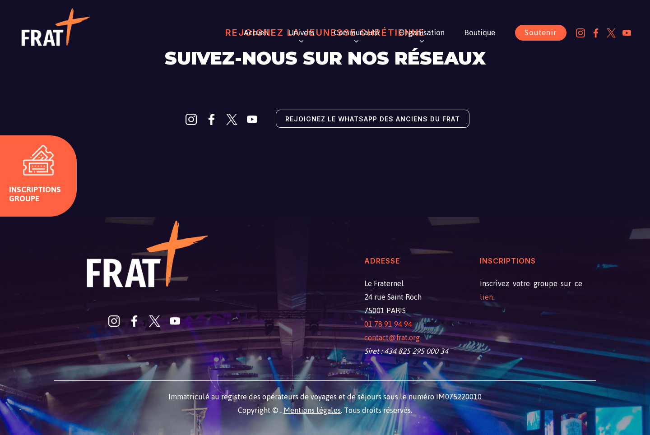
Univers (301, 32)
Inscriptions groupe (35, 194)
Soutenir (541, 32)
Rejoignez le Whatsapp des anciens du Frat (372, 119)
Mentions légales (312, 410)
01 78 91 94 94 (388, 324)
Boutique (479, 32)
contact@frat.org (392, 337)
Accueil (256, 32)
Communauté (356, 32)
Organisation (422, 32)
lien (486, 297)
